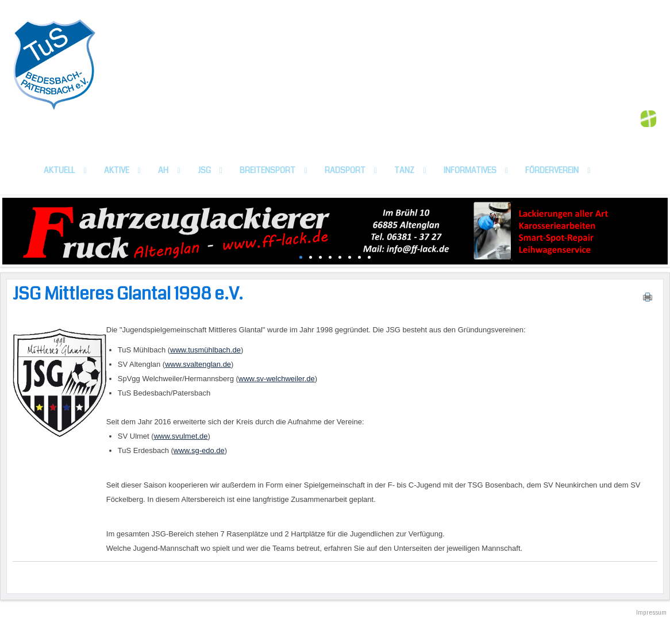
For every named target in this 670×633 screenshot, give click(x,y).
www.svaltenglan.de (198, 364)
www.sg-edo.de (199, 450)
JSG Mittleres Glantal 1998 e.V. (128, 294)
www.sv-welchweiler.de (276, 378)
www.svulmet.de (181, 436)
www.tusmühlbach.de (205, 350)
